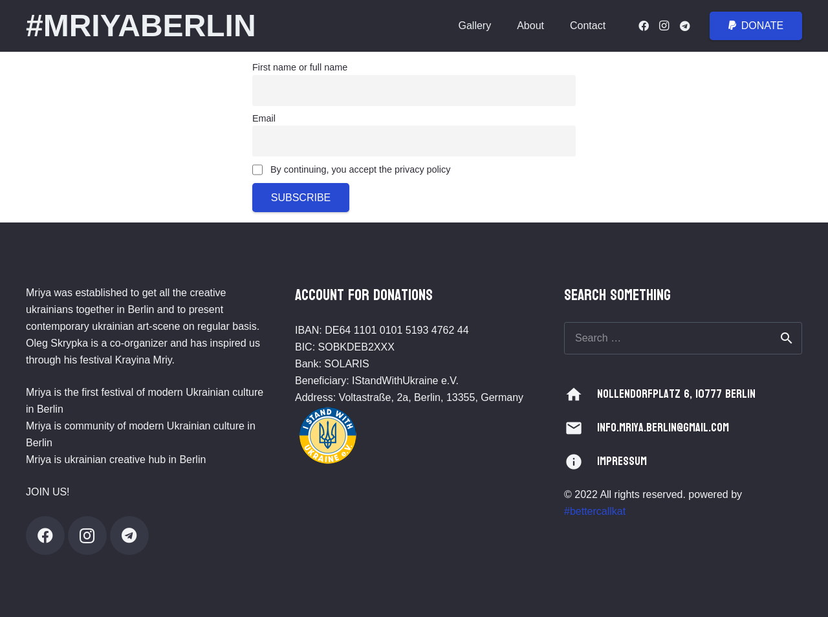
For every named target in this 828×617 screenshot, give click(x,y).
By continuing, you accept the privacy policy (351, 170)
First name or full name (299, 67)
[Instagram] (664, 26)
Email (264, 118)
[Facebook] (643, 26)
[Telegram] (685, 26)
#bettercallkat (595, 511)
